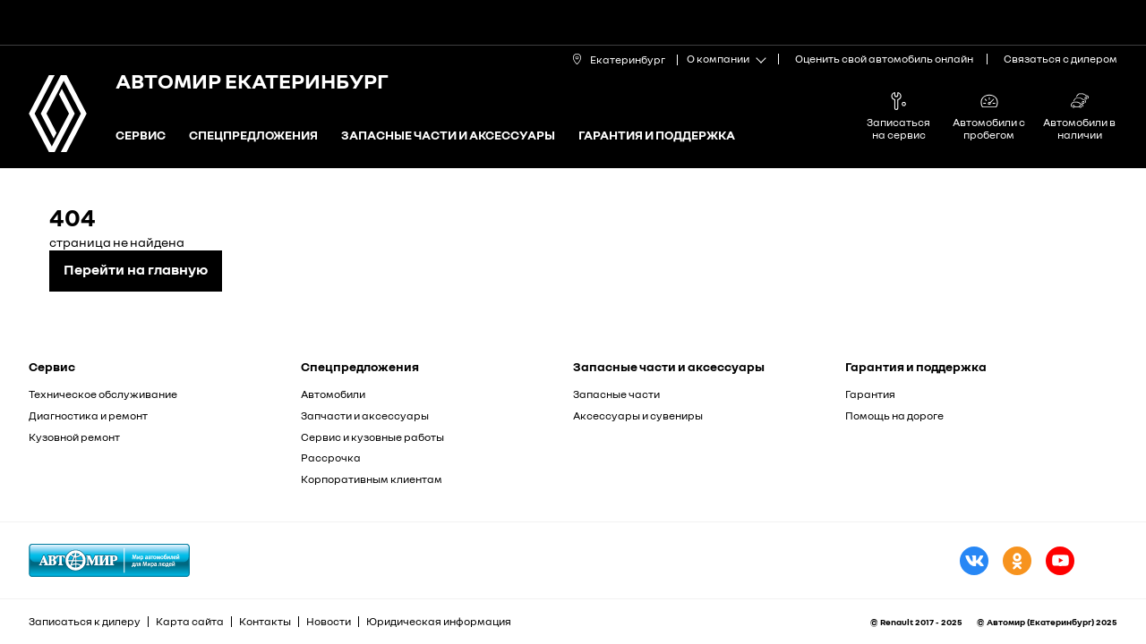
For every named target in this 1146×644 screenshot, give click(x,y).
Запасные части (616, 394)
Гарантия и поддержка (656, 135)
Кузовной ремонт (74, 437)
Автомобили (333, 394)
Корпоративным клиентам (371, 479)
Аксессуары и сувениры (638, 415)
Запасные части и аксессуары (448, 135)
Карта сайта (190, 621)
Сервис (140, 135)
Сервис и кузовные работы (372, 437)
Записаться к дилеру (85, 621)
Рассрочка (331, 457)
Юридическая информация (438, 621)
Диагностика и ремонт (88, 415)
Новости (328, 621)
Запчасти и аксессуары (365, 415)
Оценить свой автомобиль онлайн (884, 58)
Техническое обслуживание (103, 394)
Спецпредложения (253, 135)
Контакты (265, 621)
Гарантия (870, 394)
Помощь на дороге (894, 415)
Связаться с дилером (1060, 58)
